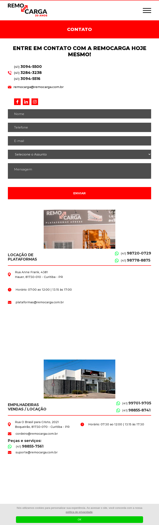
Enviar (79, 193)
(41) (28, 66)
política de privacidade (79, 512)
